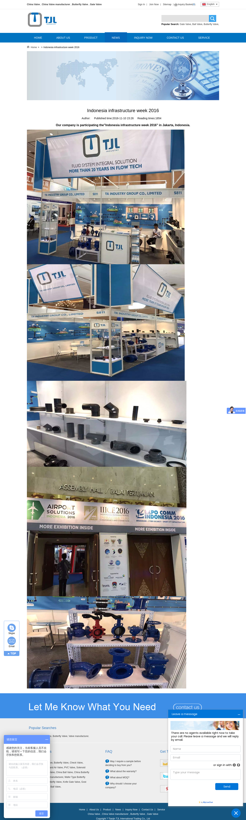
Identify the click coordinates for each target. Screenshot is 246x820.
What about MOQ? (119, 777)
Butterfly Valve (80, 4)
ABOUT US (63, 37)
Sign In (141, 4)
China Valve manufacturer (56, 4)
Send (227, 786)
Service (161, 809)
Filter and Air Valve (53, 767)
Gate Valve (96, 4)
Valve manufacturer (78, 736)
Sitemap (167, 4)
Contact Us (147, 809)
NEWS (116, 37)
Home (34, 47)
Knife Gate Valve (71, 782)
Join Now (154, 4)
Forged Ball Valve (51, 786)
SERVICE (204, 37)
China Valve (33, 4)
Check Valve (76, 762)
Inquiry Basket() (186, 4)
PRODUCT (90, 37)
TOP (13, 653)
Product (107, 809)
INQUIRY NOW (143, 37)
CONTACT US (175, 37)
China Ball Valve (64, 772)
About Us (94, 809)
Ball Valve (197, 24)
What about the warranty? (123, 771)
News (118, 809)
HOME (38, 37)
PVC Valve (69, 767)
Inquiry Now (131, 809)
